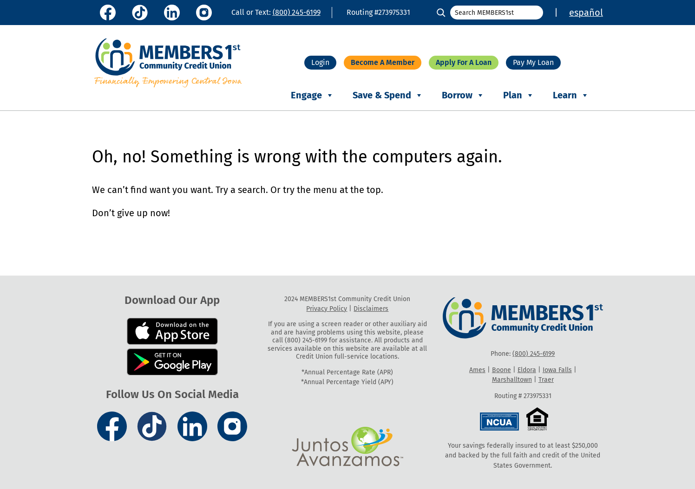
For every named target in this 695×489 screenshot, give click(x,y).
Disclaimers (371, 309)
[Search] (441, 12)
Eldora (527, 370)
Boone (501, 370)
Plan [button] (518, 95)
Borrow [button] (463, 95)
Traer (546, 380)
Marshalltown (512, 380)
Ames (477, 370)
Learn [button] (571, 95)
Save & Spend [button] (388, 95)
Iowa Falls (557, 370)
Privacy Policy (326, 309)
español (586, 12)
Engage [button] (312, 95)
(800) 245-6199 (297, 12)
